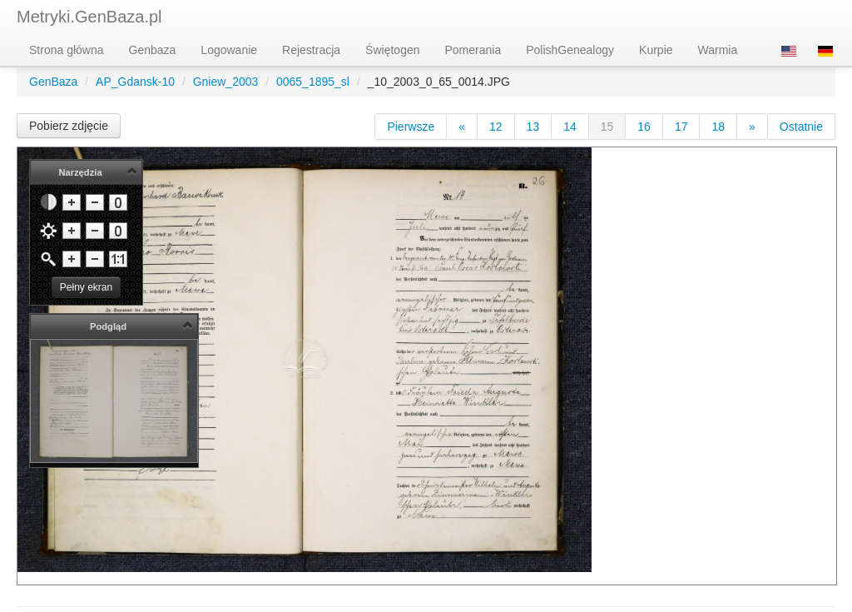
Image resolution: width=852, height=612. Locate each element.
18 (718, 126)
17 (681, 126)
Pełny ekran (86, 287)
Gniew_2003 (226, 81)
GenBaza (53, 81)
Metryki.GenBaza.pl (89, 16)
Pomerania (473, 50)
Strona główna (66, 50)
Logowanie (229, 50)
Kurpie (655, 50)
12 (496, 126)
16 (644, 126)
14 (570, 126)
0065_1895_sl (312, 81)
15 (607, 126)
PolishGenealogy (570, 50)
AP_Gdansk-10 (135, 81)
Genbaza (152, 50)
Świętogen (392, 50)
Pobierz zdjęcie (68, 125)
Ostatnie (801, 126)
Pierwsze (410, 126)
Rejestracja (311, 50)
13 (533, 126)
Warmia (718, 50)
